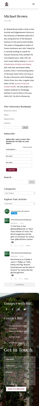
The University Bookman (21, 219)
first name (9, 156)
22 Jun (22, 223)
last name (9, 162)
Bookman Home (10, 110)
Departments (9, 119)
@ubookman (14, 223)
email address (11, 149)
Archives (7, 123)
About (6, 115)
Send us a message (16, 389)
